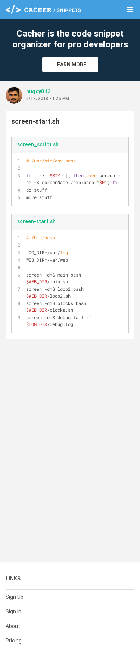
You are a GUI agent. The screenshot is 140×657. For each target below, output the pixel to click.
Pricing (14, 640)
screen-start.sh (36, 221)
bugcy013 (38, 91)
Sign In (13, 611)
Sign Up (15, 597)
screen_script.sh (38, 144)
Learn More (70, 64)
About (13, 626)
